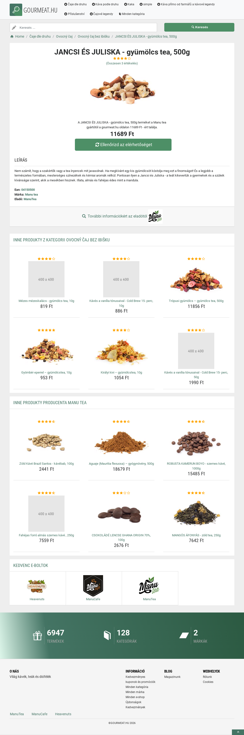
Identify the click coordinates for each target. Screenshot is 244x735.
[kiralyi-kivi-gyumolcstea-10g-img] (121, 351)
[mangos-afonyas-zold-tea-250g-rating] (196, 493)
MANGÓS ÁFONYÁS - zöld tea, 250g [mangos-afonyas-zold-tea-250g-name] (196, 535)
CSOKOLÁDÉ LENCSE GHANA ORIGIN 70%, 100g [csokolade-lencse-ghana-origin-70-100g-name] (121, 537)
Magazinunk (172, 677)
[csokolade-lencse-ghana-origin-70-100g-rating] (121, 493)
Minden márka (135, 692)
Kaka (129, 4)
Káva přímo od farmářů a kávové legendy (186, 4)
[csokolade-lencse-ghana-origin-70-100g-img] (121, 514)
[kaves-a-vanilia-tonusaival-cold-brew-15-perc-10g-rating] (121, 259)
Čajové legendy (101, 14)
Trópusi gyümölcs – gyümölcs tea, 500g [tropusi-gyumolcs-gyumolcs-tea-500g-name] (196, 301)
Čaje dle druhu (75, 4)
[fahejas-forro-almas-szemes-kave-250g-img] (46, 514)
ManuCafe (39, 714)
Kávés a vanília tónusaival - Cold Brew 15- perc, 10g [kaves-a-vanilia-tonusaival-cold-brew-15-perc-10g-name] (121, 303)
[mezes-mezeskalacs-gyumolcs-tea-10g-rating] (46, 259)
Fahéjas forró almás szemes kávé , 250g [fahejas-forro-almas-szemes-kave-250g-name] (46, 535)
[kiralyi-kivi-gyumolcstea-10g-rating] (121, 330)
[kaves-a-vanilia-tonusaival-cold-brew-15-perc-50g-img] (196, 351)
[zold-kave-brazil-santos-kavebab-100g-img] (46, 442)
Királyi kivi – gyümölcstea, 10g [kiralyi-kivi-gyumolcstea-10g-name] (121, 372)
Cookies (208, 682)
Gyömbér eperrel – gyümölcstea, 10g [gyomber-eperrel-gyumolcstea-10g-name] (46, 372)
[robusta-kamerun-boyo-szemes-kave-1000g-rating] (196, 421)
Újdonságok (133, 702)
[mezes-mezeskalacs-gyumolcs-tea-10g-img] (46, 279)
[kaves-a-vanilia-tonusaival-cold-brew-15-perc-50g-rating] (196, 330)
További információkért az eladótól (122, 216)
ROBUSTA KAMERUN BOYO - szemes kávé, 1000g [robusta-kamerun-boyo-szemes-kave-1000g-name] (196, 466)
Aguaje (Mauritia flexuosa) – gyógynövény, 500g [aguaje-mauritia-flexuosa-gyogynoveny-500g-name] (121, 463)
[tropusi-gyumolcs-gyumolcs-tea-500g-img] (196, 279)
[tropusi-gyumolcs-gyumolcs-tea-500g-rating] (196, 259)
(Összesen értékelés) (122, 63)
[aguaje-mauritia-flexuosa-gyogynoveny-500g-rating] (121, 421)
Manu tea (31, 194)
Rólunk (207, 677)
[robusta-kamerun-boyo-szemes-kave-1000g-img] (196, 442)
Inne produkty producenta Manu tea (49, 402)
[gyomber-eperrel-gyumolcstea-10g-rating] (46, 330)
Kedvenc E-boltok (30, 565)
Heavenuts (63, 714)
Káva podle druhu (105, 4)
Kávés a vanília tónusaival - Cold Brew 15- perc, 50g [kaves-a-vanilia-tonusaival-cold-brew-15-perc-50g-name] (196, 375)
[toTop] (238, 732)
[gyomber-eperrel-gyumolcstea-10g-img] (46, 351)
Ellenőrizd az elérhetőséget (123, 144)
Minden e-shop (135, 697)
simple (145, 4)
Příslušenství (74, 14)
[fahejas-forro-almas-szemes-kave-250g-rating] (46, 493)
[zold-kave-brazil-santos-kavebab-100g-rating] (46, 421)
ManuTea (30, 199)
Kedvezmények (135, 707)
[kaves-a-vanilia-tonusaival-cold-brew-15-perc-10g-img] (121, 279)
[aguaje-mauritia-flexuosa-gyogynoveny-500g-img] (121, 442)
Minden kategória (131, 14)
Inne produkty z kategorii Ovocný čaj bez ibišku (61, 239)
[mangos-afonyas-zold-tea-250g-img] (196, 514)
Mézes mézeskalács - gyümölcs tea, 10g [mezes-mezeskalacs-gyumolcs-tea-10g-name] (46, 301)
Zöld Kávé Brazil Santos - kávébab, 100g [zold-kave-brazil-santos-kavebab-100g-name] (46, 463)
